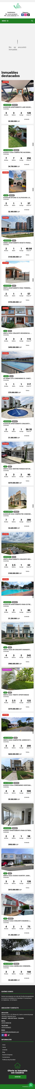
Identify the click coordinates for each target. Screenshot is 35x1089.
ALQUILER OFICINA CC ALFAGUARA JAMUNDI (17, 197)
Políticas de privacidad (8, 1059)
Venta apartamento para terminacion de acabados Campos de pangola (17, 288)
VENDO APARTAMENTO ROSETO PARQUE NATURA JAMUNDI (17, 243)
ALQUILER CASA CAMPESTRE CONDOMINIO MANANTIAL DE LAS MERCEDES (17, 514)
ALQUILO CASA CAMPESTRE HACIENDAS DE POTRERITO (17, 152)
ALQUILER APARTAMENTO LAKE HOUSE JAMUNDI (17, 107)
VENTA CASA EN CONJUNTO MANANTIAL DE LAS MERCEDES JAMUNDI (17, 649)
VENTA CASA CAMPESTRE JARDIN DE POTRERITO (17, 740)
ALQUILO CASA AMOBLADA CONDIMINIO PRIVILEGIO (17, 966)
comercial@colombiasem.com (10, 1032)
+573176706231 (12, 14)
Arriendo (4, 1049)
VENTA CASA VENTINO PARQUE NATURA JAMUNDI (17, 469)
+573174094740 (12, 15)
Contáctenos (6, 1057)
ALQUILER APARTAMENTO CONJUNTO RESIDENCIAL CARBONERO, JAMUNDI (17, 423)
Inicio (3, 1045)
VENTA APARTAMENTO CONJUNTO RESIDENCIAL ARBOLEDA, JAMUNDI (17, 559)
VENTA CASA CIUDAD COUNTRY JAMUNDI (17, 875)
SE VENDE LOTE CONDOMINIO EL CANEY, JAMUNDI (17, 378)
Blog (3, 1052)
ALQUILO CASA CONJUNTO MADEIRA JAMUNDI (17, 921)
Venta (4, 1047)
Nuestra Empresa (7, 1054)
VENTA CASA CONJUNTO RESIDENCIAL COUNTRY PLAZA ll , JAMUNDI (17, 333)
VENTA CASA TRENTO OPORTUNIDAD (16, 695)
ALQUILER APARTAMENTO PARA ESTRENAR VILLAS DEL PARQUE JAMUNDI (17, 604)
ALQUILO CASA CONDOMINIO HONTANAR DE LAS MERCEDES (17, 785)
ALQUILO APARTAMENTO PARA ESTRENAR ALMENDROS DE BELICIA (17, 830)
